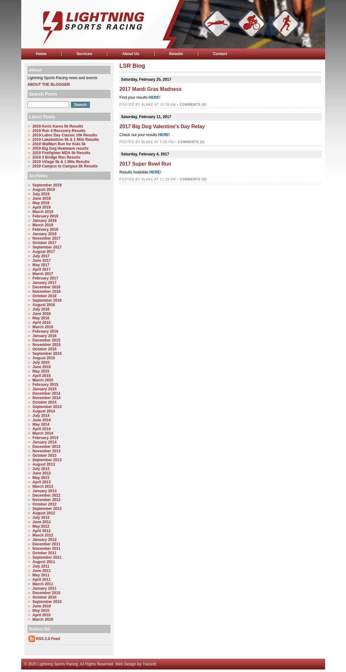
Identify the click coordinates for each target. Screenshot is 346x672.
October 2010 (45, 597)
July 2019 (41, 194)
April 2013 (42, 482)
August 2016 (44, 305)
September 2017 (47, 247)
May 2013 (41, 477)
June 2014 (42, 420)
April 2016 (42, 322)
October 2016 (45, 296)
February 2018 (45, 229)
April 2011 (42, 579)
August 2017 (44, 251)
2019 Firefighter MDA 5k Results (62, 153)
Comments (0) (193, 104)
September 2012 (47, 508)
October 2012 (45, 504)
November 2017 (47, 238)
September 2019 (47, 185)
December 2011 (46, 544)
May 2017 (41, 265)
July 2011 (41, 566)
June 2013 (42, 473)
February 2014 (45, 438)
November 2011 (47, 548)
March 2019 (43, 212)
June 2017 (42, 260)
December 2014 (46, 393)
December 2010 (46, 593)
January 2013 (45, 491)
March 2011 (43, 584)
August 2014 (44, 411)
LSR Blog (132, 66)
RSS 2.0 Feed (48, 639)
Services (84, 54)
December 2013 (46, 446)
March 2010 (43, 619)
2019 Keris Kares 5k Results (58, 126)
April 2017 (42, 269)
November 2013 (47, 451)
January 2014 (45, 442)
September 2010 (47, 602)
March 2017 (43, 274)
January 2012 (45, 539)
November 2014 (47, 398)
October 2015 (45, 349)
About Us (130, 54)
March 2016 (43, 327)
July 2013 (41, 469)
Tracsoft (149, 664)
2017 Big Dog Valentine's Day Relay (162, 126)
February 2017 (45, 278)
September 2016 (47, 300)
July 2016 (41, 309)
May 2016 (41, 318)
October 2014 (45, 402)
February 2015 (45, 384)
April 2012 (42, 531)
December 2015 (46, 340)
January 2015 (45, 389)
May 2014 (41, 424)
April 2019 (42, 207)
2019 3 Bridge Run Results (56, 157)
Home (41, 54)
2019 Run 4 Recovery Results (59, 131)
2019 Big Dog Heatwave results (61, 148)
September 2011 (47, 557)
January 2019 (45, 220)
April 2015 (42, 376)
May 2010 (41, 610)
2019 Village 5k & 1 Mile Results (61, 162)
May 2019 (41, 203)
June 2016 (42, 313)
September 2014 (47, 407)
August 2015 (44, 358)
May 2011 (41, 575)
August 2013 (44, 464)
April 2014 (42, 429)
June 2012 (42, 522)
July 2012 (41, 517)
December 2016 (46, 287)
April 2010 (42, 615)
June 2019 (42, 198)
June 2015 (42, 367)
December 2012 (46, 495)
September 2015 (47, 353)
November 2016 (47, 291)
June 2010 (42, 606)
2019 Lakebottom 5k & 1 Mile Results (66, 139)
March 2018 (43, 225)
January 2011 (45, 588)
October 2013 (45, 455)
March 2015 (43, 380)
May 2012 (41, 526)
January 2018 (45, 234)
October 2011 (45, 553)
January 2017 (45, 282)
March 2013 (43, 486)
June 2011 (42, 570)
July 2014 (41, 415)
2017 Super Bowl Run (145, 163)
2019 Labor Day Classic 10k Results (65, 135)
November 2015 (47, 344)
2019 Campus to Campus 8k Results (65, 166)
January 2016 (45, 336)
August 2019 (44, 189)
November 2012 (47, 500)
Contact (220, 54)
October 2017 (45, 243)
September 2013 (47, 460)
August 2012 (44, 513)
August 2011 (44, 562)
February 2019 (45, 216)
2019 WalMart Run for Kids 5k (59, 144)
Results (176, 54)
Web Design (125, 664)
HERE (153, 97)
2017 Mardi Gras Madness (150, 89)
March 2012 (43, 535)
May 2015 (41, 371)
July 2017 (41, 256)
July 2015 (41, 362)
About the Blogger (49, 84)
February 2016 (45, 331)
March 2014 (43, 433)
